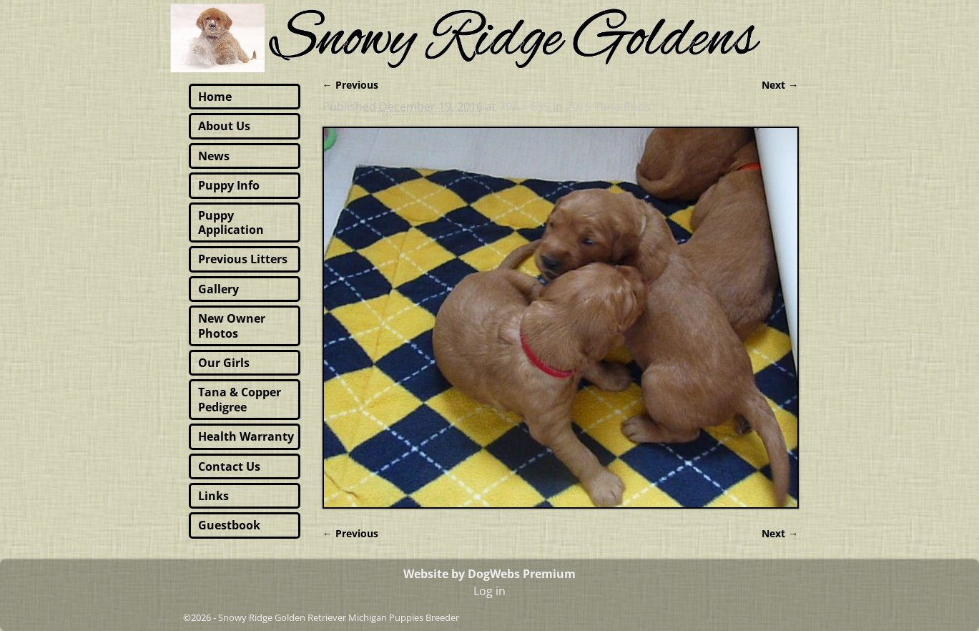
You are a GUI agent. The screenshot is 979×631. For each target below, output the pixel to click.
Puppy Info (229, 185)
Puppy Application (231, 222)
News (214, 156)
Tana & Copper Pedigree (239, 399)
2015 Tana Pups (608, 106)
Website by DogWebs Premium (489, 574)
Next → (780, 85)
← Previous (350, 85)
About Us (224, 126)
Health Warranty (246, 436)
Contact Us (229, 466)
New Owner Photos (231, 325)
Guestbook (229, 525)
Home (215, 96)
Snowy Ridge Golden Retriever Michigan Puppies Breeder (338, 617)
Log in (489, 591)
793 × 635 (524, 106)
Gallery (218, 289)
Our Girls (224, 363)
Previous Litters (242, 259)
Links (213, 496)
